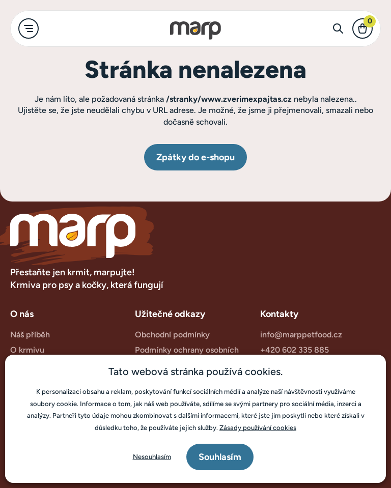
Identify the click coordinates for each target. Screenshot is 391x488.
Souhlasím (220, 457)
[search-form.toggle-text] (338, 28)
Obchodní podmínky (172, 334)
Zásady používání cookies (257, 428)
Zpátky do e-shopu (195, 157)
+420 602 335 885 (294, 350)
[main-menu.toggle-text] (28, 28)
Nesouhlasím (152, 457)
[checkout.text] (362, 28)
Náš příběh (30, 334)
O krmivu (27, 350)
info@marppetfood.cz (301, 334)
